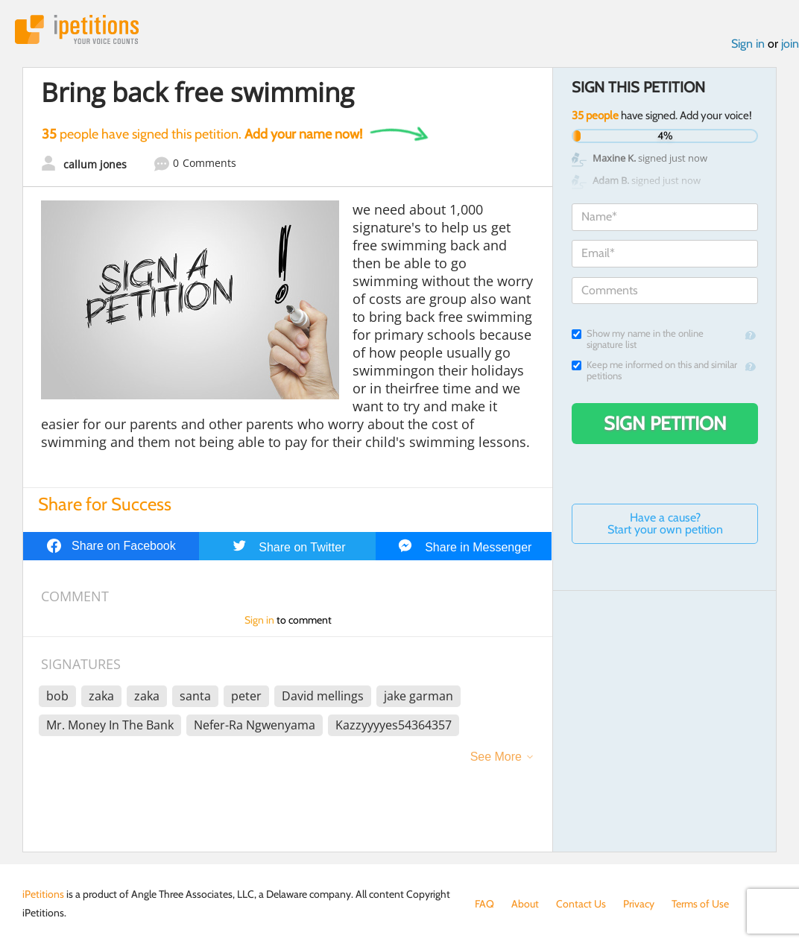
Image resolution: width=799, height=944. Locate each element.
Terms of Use (700, 903)
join (790, 44)
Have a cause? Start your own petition (665, 523)
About (525, 903)
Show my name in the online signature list (638, 339)
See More (496, 756)
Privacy (638, 903)
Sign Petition (665, 423)
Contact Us (581, 903)
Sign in (748, 44)
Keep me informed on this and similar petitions (654, 370)
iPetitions (77, 29)
